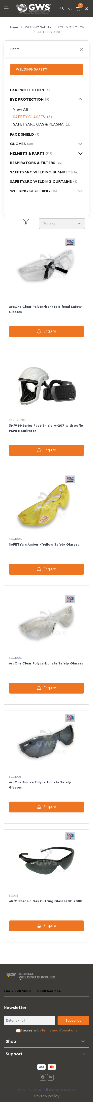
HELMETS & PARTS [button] (31, 153)
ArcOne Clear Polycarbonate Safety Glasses (46, 663)
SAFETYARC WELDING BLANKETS (44, 172)
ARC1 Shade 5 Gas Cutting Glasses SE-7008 (45, 901)
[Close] (81, 49)
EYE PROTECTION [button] (29, 99)
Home (13, 27)
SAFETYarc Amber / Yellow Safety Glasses (44, 544)
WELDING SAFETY (38, 27)
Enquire (46, 331)
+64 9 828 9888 (17, 991)
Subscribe (73, 1020)
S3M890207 (17, 420)
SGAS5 (14, 895)
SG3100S (15, 776)
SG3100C (15, 657)
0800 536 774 (49, 991)
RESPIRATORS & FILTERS (36, 163)
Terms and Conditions (59, 1030)
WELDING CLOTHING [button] (33, 191)
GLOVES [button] (21, 144)
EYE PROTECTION (71, 27)
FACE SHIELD (24, 134)
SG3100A (15, 538)
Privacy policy (47, 1096)
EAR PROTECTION (30, 90)
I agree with (49, 1030)
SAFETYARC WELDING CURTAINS (43, 181)
